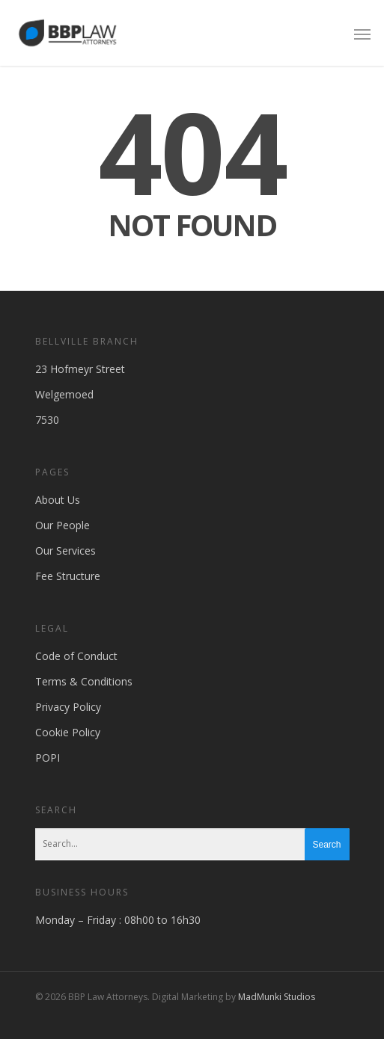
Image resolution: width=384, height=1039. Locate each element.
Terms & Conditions (83, 681)
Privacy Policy (68, 707)
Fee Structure (67, 576)
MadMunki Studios (276, 996)
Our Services (65, 550)
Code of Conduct (76, 656)
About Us (57, 500)
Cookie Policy (67, 732)
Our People (62, 525)
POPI (47, 757)
